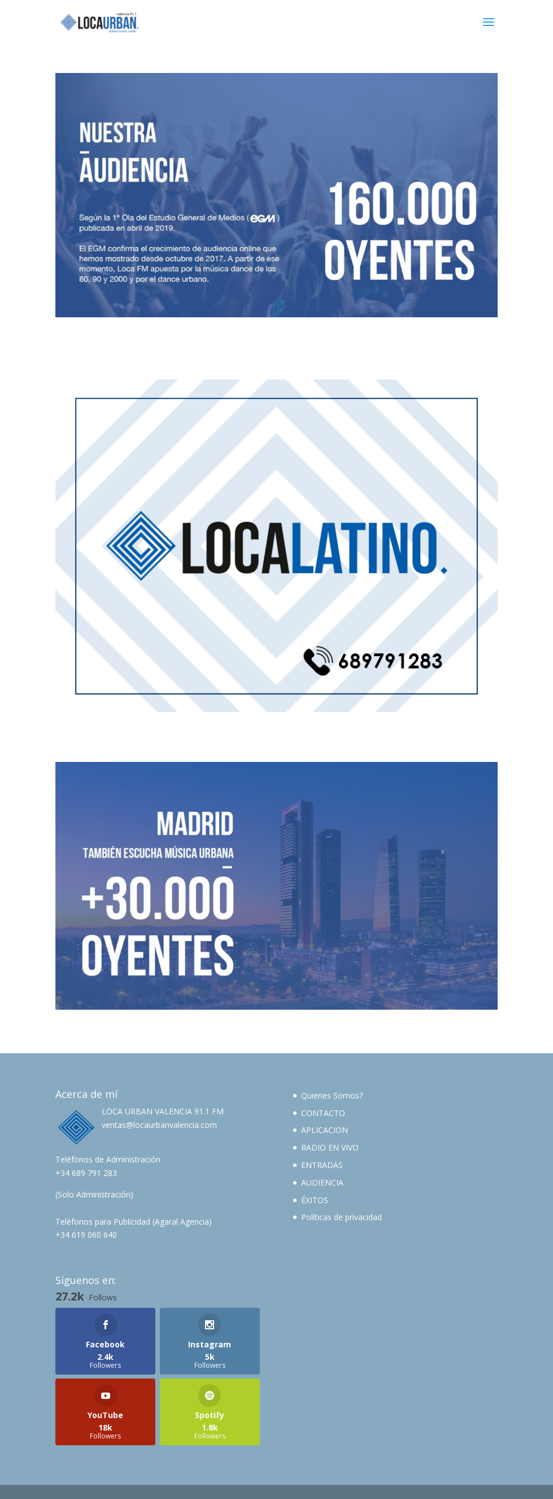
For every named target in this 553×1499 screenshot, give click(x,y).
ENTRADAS (322, 1165)
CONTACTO (323, 1113)
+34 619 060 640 (86, 1234)
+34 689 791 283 (86, 1173)
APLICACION (324, 1130)
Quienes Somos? (332, 1095)
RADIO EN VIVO (330, 1147)
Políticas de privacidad (341, 1217)
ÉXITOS (314, 1200)
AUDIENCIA (322, 1182)
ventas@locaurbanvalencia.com (159, 1124)
